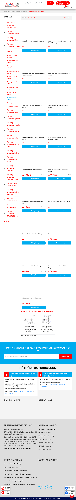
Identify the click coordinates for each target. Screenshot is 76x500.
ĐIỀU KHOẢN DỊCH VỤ (45, 449)
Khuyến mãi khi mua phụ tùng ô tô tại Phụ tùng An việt (20, 477)
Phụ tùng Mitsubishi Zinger (13, 130)
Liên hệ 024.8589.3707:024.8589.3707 (18, 448)
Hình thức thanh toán (44, 439)
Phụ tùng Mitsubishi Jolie (12, 137)
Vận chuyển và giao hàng (46, 436)
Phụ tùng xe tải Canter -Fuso (12, 184)
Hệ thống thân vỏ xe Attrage (12, 88)
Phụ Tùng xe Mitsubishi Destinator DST (12, 25)
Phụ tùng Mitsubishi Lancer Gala (13, 144)
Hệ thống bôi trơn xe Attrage (12, 67)
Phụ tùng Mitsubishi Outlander (10, 168)
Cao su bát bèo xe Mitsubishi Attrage (32, 169)
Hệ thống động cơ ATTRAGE (12, 51)
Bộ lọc (6, 221)
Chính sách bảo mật (44, 446)
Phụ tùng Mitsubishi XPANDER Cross (12, 213)
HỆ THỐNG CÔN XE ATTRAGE (12, 56)
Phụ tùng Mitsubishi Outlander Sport (12, 177)
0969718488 (53, 385)
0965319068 (62, 385)
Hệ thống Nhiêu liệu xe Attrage (13, 61)
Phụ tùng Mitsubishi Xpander (13, 117)
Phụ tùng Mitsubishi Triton (12, 111)
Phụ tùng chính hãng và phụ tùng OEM (15, 470)
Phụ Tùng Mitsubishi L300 (12, 206)
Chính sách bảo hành (44, 432)
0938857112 (43, 387)
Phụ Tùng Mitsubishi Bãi (12, 200)
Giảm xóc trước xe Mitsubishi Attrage (32, 234)
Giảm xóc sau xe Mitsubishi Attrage (31, 266)
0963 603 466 (28, 391)
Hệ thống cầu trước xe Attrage (13, 72)
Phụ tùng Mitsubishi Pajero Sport (13, 159)
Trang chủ (7, 11)
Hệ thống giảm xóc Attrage (12, 98)
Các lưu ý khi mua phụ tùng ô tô (13, 481)
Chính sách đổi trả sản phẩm (47, 429)
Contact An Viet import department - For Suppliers (19, 484)
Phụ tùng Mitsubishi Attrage (19, 11)
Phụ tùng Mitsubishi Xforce (13, 32)
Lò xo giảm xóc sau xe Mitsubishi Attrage (33, 41)
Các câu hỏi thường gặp (45, 442)
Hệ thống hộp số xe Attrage (12, 77)
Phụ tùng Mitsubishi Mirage (13, 39)
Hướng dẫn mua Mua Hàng (12, 464)
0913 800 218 (19, 391)
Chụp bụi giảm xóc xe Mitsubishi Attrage (59, 201)
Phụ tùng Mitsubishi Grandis (13, 124)
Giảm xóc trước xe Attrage (55, 234)
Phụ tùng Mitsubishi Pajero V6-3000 (13, 192)
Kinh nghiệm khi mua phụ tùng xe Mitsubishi (17, 474)
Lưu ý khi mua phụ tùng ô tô (12, 467)
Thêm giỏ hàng (34, 50)
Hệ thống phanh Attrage (13, 103)
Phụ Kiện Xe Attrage (12, 106)
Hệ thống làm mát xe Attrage (12, 82)
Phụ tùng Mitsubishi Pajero (13, 152)
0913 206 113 (9, 393)
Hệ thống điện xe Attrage (11, 93)
